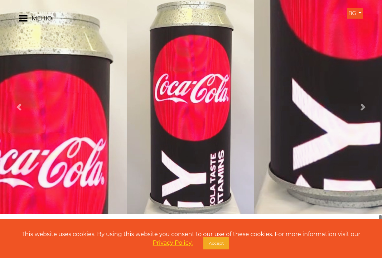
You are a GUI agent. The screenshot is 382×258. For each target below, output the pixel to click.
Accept (216, 243)
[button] (19, 107)
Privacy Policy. (173, 242)
